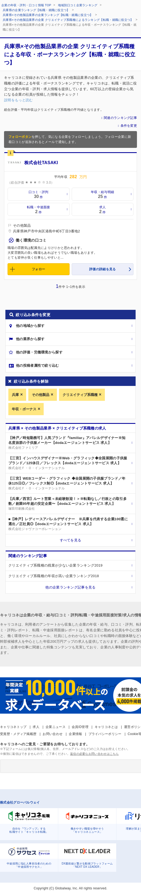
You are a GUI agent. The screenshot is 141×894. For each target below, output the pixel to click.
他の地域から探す (30, 326)
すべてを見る (70, 540)
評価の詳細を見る (102, 269)
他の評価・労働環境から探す (39, 352)
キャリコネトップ (13, 727)
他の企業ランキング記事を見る (70, 587)
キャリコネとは (106, 727)
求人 (36, 727)
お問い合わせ (53, 734)
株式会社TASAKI (41, 162)
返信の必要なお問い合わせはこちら (94, 753)
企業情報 (75, 734)
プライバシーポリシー (105, 734)
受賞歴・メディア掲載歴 (18, 734)
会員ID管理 (80, 727)
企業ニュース (56, 727)
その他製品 (40, 395)
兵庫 (15, 395)
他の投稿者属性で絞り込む (37, 365)
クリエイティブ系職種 (80, 395)
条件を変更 (129, 126)
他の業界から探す (30, 339)
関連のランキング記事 (120, 118)
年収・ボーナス (24, 409)
